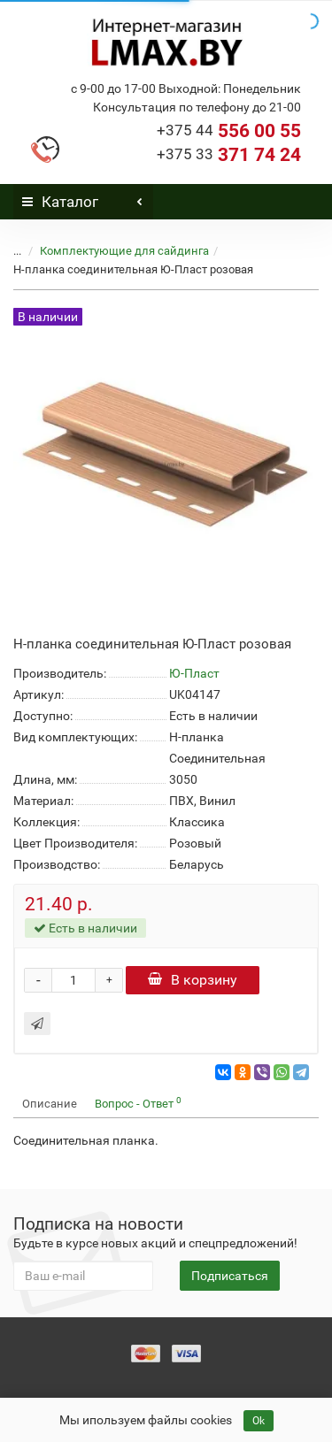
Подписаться (229, 1276)
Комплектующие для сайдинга (124, 250)
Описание (49, 1103)
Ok (258, 1421)
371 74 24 (229, 154)
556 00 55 (229, 131)
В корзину (192, 979)
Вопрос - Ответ (138, 1102)
